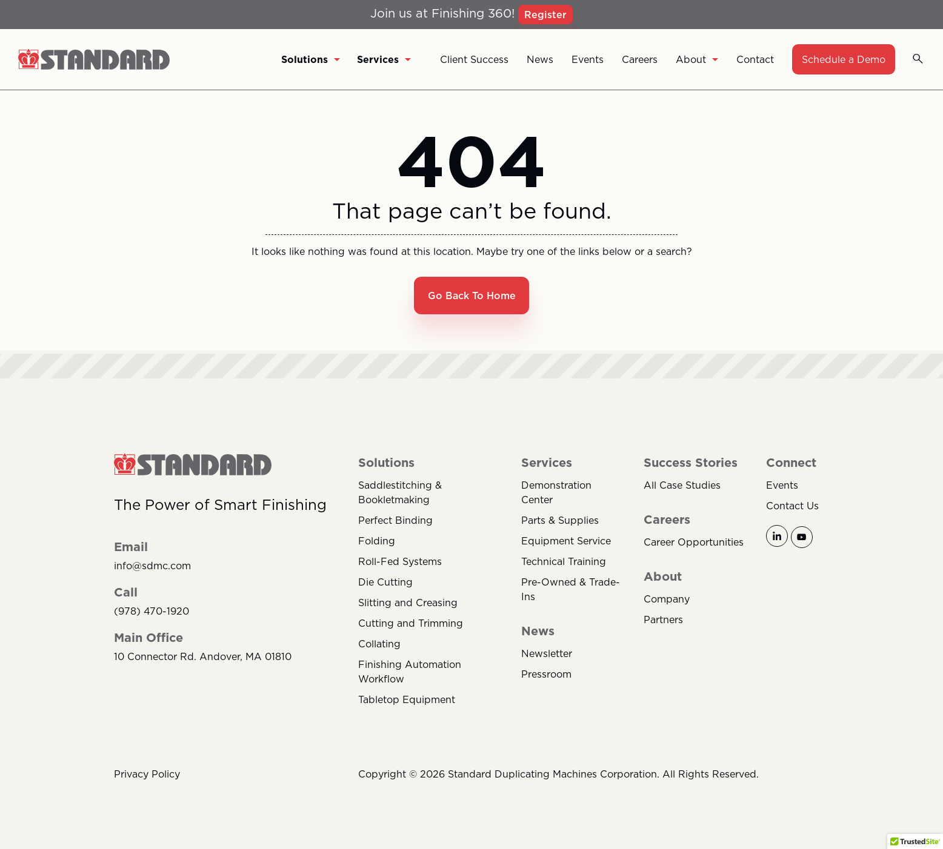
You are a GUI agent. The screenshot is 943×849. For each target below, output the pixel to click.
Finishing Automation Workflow (409, 673)
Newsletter (546, 654)
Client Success (474, 59)
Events (587, 59)
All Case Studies (682, 486)
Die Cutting (385, 583)
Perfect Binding (395, 521)
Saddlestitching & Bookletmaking (400, 493)
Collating (379, 645)
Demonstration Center (556, 493)
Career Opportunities (694, 543)
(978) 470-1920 (151, 612)
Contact (755, 59)
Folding (376, 542)
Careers (640, 59)
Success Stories (691, 463)
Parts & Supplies (560, 521)
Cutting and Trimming (410, 624)
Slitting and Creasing (408, 603)
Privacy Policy (147, 775)
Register (545, 14)
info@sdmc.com (152, 567)
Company (667, 600)
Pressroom (546, 675)
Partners (663, 620)
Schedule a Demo (843, 59)
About (697, 59)
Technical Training (563, 562)
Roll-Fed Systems (400, 562)
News (540, 59)
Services (384, 59)
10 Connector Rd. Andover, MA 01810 (203, 658)
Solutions (310, 59)
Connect (791, 463)
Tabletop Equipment (406, 700)
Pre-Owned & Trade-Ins (570, 590)
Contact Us (792, 507)
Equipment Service (566, 542)
